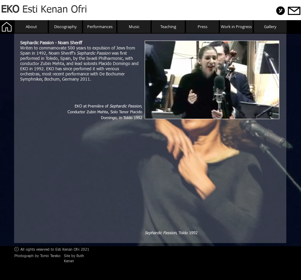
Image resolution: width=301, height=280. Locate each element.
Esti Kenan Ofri (44, 10)
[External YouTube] (212, 177)
